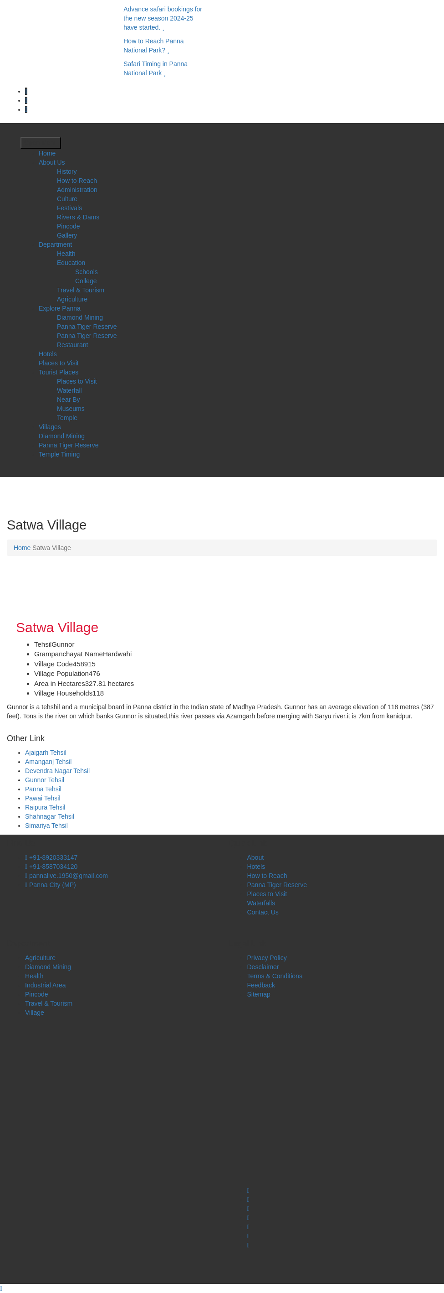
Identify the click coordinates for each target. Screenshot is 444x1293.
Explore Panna (60, 308)
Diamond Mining (80, 317)
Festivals (69, 208)
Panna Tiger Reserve (87, 326)
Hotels (48, 354)
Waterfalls (261, 903)
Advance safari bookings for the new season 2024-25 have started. (162, 18)
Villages (50, 427)
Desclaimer (263, 967)
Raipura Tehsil (45, 807)
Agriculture (72, 299)
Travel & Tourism (80, 290)
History (67, 171)
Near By (68, 399)
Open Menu (40, 142)
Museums (71, 408)
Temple (67, 417)
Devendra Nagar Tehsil (57, 770)
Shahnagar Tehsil (49, 816)
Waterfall (69, 390)
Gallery (67, 235)
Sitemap (258, 994)
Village (34, 1012)
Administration (77, 189)
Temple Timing (59, 454)
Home (47, 153)
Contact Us (263, 912)
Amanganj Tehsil (48, 761)
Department (55, 244)
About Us (52, 162)
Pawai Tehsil (43, 798)
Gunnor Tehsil (44, 780)
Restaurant (72, 344)
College (86, 281)
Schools (86, 271)
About (255, 857)
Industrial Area (45, 985)
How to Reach (77, 180)
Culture (67, 199)
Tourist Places (58, 372)
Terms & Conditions (274, 976)
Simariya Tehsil (46, 825)
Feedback (261, 985)
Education (71, 262)
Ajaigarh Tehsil (45, 752)
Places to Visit (59, 363)
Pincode (68, 226)
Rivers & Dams (78, 217)
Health (66, 253)
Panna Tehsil (43, 789)
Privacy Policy (267, 957)
